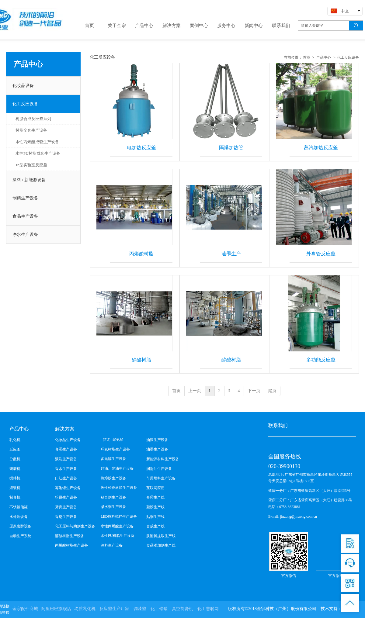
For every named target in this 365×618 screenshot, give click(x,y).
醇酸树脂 (141, 359)
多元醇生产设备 (113, 459)
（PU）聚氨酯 (112, 439)
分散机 (14, 459)
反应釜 (14, 449)
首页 (306, 57)
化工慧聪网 (208, 608)
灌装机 (14, 488)
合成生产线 (155, 526)
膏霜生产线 (155, 497)
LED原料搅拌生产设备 (119, 516)
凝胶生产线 (155, 507)
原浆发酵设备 (20, 526)
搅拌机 (14, 478)
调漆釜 (140, 608)
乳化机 (14, 440)
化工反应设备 (348, 57)
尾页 (272, 390)
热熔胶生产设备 (113, 478)
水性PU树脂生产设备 (117, 535)
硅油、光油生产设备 (117, 468)
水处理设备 (18, 517)
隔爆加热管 (231, 147)
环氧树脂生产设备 (115, 449)
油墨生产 (231, 253)
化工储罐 (159, 608)
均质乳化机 (85, 608)
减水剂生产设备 (113, 507)
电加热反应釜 (141, 147)
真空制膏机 (182, 608)
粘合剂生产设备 (113, 497)
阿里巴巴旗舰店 (56, 608)
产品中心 (323, 57)
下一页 (254, 390)
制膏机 (14, 497)
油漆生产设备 (157, 440)
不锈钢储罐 (18, 507)
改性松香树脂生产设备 (119, 487)
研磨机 (14, 469)
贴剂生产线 (155, 517)
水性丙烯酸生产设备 (117, 526)
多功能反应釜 (320, 359)
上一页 (194, 390)
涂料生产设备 (112, 545)
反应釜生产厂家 (114, 608)
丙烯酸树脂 (141, 253)
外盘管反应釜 (320, 253)
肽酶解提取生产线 (161, 536)
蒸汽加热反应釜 (321, 147)
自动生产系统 (20, 536)
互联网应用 (155, 488)
